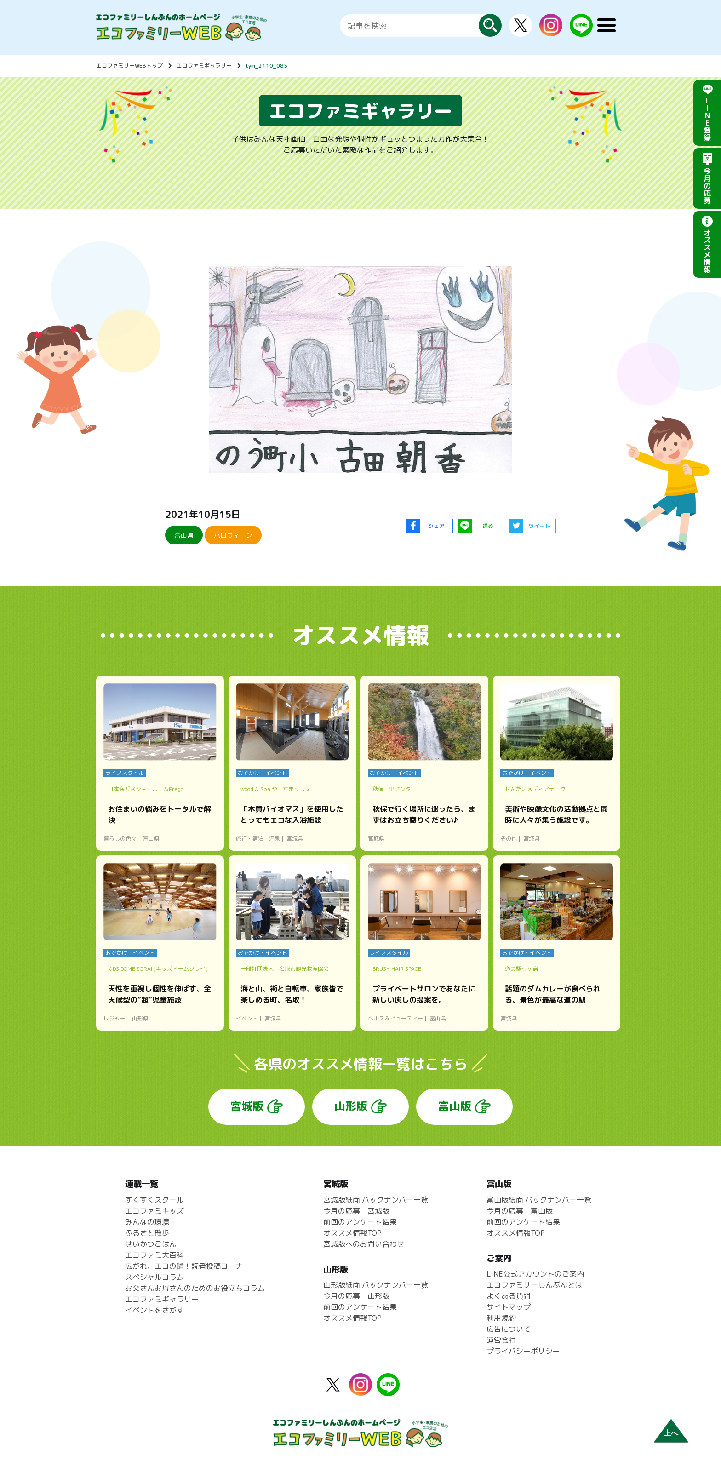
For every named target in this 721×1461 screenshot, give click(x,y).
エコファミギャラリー (204, 65)
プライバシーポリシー (523, 1351)
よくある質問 (508, 1296)
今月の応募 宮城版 (356, 1211)
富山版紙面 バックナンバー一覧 (538, 1200)
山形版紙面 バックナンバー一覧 (375, 1285)
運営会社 (501, 1340)
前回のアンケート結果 (360, 1222)
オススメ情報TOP (352, 1233)
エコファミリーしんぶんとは (534, 1285)
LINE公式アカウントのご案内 (535, 1274)
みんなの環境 (147, 1222)
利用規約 (501, 1318)
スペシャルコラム (154, 1277)
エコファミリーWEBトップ (129, 65)
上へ (671, 1433)
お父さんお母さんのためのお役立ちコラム (195, 1288)
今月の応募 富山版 (519, 1211)
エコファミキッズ (154, 1211)
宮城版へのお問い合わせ (363, 1244)
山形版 (350, 1106)
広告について (508, 1329)
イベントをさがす (154, 1310)
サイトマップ (508, 1307)
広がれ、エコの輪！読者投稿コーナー (187, 1266)
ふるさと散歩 (147, 1233)
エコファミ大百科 (154, 1255)
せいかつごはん (151, 1244)
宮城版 (246, 1106)
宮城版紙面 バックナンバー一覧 (375, 1200)
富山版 (454, 1106)
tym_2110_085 (266, 65)
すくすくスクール (154, 1200)
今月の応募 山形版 (356, 1296)
